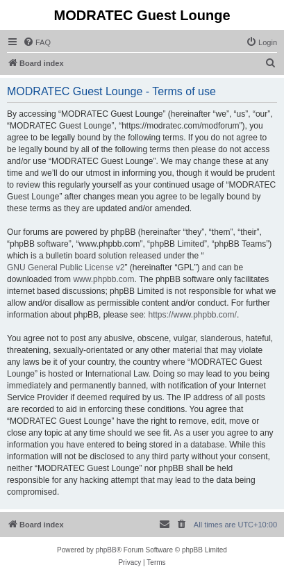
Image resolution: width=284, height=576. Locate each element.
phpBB (106, 550)
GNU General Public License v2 (65, 267)
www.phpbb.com (103, 279)
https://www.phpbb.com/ (192, 315)
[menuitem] (37, 42)
